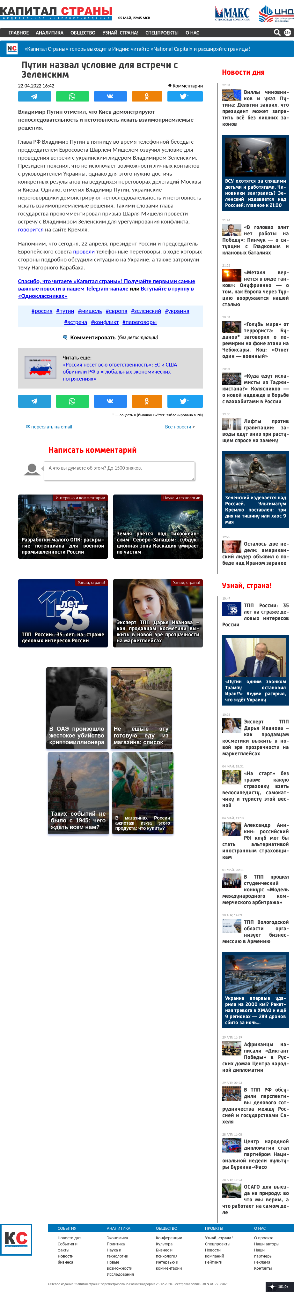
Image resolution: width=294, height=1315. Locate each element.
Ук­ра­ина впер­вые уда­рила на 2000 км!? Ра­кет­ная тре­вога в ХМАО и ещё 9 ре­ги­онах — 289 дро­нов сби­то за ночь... (255, 1010)
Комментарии (188, 86)
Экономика (117, 1238)
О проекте (263, 1238)
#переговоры (139, 321)
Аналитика (49, 33)
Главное (19, 33)
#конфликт (105, 321)
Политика (116, 1244)
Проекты (214, 1228)
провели (84, 251)
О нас (192, 33)
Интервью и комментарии (80, 497)
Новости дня (243, 72)
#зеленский (146, 310)
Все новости (178, 426)
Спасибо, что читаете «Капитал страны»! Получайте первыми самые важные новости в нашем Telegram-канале (106, 284)
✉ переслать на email (49, 426)
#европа (117, 310)
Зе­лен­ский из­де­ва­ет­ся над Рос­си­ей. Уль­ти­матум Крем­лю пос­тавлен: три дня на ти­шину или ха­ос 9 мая (255, 510)
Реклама (262, 1262)
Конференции (169, 1238)
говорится (31, 229)
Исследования (120, 1274)
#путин (65, 310)
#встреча (75, 321)
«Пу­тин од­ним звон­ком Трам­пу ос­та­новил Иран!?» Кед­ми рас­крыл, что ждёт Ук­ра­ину (255, 690)
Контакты (263, 1268)
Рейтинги (213, 1262)
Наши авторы (266, 1244)
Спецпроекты (162, 33)
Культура (164, 1244)
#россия (42, 310)
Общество (82, 33)
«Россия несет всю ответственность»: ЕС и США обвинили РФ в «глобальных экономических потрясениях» (120, 371)
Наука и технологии (181, 497)
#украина (177, 310)
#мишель (90, 310)
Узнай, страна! (120, 33)
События (67, 1228)
